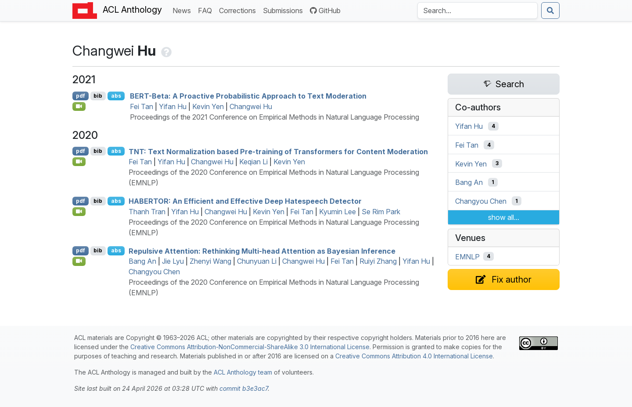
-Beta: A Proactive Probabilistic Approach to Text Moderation (248, 96)
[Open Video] (79, 106)
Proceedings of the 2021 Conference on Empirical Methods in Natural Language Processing (274, 117)
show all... (503, 217)
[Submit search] (550, 10)
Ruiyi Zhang (378, 261)
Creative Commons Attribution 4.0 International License (414, 356)
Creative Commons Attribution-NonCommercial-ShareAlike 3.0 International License (250, 346)
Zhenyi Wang (210, 261)
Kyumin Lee (337, 211)
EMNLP (467, 256)
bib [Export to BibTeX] (97, 95)
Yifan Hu (173, 106)
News (183, 10)
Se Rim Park (381, 211)
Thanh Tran (147, 211)
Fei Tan (141, 106)
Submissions (284, 10)
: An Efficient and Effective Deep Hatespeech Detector (245, 201)
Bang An (142, 261)
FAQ (206, 10)
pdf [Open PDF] (80, 95)
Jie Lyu (173, 261)
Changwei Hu (251, 106)
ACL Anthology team (243, 372)
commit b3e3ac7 (243, 388)
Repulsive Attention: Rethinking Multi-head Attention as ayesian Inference (262, 250)
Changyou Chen (154, 271)
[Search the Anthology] (477, 10)
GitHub (325, 10)
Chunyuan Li (256, 261)
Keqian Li (253, 161)
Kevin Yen (208, 106)
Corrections (239, 10)
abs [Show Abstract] (116, 95)
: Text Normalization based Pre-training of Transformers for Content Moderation (278, 151)
